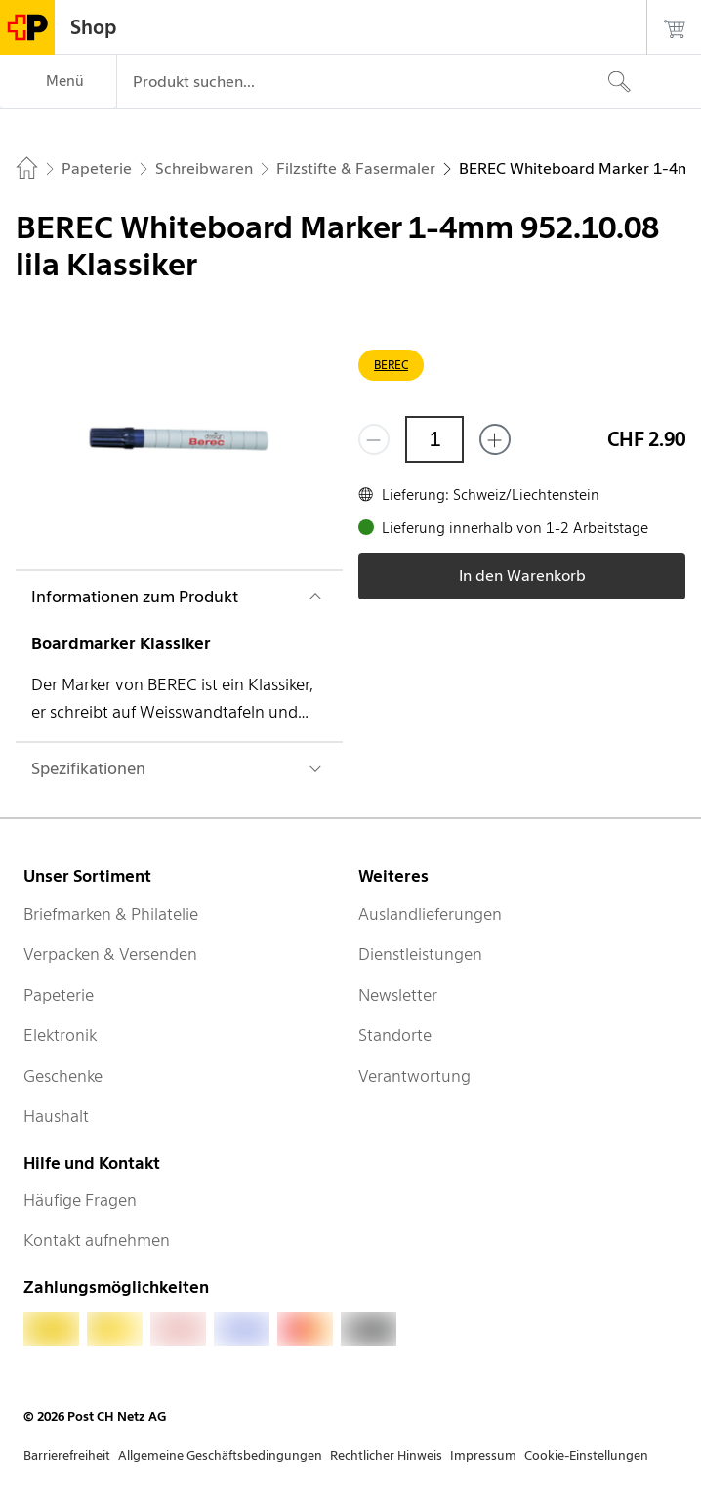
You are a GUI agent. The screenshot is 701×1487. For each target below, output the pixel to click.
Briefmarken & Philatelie (110, 914)
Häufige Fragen (80, 1200)
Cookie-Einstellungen (586, 1455)
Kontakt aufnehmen (96, 1240)
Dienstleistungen (420, 954)
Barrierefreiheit (66, 1455)
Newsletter (397, 995)
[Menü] (58, 82)
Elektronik (60, 1035)
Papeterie (58, 995)
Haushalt (56, 1116)
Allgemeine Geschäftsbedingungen (220, 1455)
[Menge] (434, 439)
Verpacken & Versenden (110, 954)
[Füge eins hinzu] (495, 439)
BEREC (391, 364)
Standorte (395, 1035)
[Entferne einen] (374, 439)
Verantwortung (414, 1076)
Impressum (483, 1455)
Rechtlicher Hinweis (386, 1455)
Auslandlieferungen (430, 914)
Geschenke (63, 1076)
